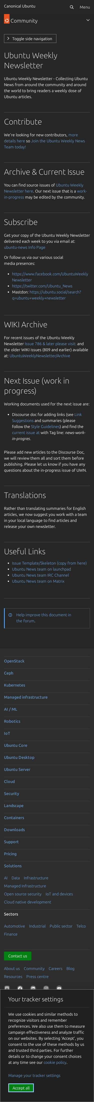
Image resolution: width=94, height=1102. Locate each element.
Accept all (21, 1088)
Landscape (14, 805)
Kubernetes (14, 685)
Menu (85, 7)
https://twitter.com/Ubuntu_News (42, 286)
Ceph (8, 673)
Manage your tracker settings (34, 1075)
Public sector (61, 926)
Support (11, 841)
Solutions (13, 866)
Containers (14, 817)
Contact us (17, 956)
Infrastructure (36, 878)
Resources (13, 976)
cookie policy (55, 1062)
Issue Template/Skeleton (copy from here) (49, 563)
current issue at (26, 432)
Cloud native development (27, 902)
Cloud (9, 781)
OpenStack (14, 661)
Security (11, 793)
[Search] (72, 7)
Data (16, 878)
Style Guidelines (45, 426)
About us (12, 968)
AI (6, 878)
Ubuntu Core (15, 745)
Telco (81, 926)
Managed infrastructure (26, 697)
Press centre (37, 976)
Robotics (12, 721)
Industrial (37, 926)
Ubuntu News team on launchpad (41, 569)
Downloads (14, 829)
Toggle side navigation (32, 38)
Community (34, 968)
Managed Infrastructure (25, 886)
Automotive (14, 926)
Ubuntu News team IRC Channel (40, 575)
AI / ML (10, 709)
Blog (70, 968)
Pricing (10, 853)
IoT (7, 733)
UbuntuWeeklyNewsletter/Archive (40, 355)
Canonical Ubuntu (19, 6)
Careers (55, 968)
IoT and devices (59, 894)
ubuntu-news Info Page (24, 247)
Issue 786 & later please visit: (50, 343)
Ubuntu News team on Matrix (38, 581)
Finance (11, 934)
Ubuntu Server (17, 769)
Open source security (23, 894)
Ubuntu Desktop (19, 757)
